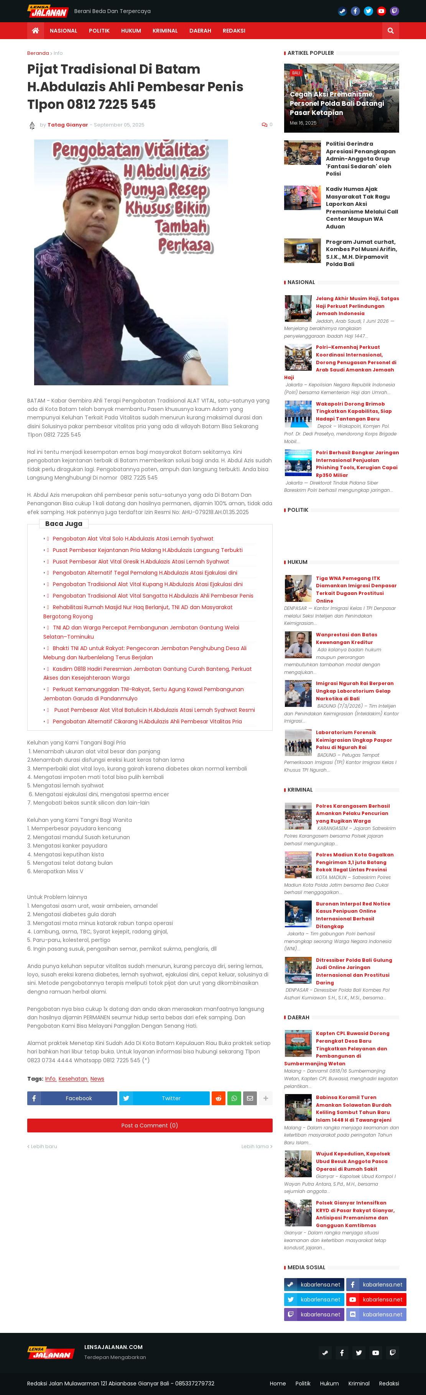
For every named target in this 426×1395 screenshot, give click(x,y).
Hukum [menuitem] (131, 31)
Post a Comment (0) (150, 1125)
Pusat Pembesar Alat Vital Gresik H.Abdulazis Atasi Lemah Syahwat (141, 561)
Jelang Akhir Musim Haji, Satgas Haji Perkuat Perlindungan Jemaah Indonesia (357, 306)
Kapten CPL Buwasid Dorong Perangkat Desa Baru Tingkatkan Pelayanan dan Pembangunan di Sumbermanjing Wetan (337, 1048)
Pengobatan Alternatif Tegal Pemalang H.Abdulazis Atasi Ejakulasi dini (145, 573)
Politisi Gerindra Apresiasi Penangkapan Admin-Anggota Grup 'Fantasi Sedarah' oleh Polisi (361, 158)
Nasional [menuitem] (63, 31)
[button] (390, 30)
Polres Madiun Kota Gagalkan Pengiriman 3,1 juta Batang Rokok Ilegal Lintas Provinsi (355, 862)
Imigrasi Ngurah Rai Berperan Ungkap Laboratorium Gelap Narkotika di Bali (355, 691)
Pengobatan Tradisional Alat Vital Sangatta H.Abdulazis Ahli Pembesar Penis (153, 596)
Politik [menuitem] (99, 31)
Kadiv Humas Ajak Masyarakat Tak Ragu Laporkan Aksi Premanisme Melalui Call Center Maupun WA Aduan (362, 208)
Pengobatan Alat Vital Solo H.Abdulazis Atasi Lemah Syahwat (133, 538)
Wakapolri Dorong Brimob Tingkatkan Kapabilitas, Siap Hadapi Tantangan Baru (354, 411)
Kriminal (359, 1383)
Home (278, 1383)
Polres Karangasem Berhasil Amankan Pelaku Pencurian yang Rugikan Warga (353, 813)
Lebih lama (255, 1146)
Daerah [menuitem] (200, 31)
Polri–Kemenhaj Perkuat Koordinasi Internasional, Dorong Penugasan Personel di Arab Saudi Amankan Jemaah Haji (340, 362)
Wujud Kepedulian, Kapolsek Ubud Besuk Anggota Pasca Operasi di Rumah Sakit (353, 1161)
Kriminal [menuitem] (165, 31)
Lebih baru (44, 1146)
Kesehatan (73, 1079)
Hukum (329, 1383)
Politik (303, 1383)
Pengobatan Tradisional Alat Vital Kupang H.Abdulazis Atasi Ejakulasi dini (148, 584)
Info (58, 53)
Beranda (38, 53)
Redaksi (389, 1383)
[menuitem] (35, 30)
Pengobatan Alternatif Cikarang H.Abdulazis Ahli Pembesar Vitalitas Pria (147, 721)
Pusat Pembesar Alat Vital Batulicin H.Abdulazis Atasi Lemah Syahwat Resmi (154, 710)
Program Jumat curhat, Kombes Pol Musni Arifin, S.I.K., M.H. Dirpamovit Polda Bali (361, 253)
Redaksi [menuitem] (234, 31)
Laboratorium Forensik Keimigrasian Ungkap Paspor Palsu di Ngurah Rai (354, 740)
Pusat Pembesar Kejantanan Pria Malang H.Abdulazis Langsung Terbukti (148, 550)
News (97, 1079)
